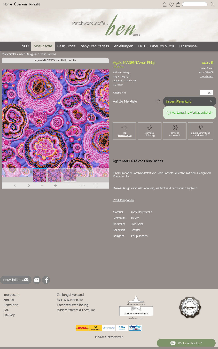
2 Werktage (124, 80)
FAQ (6, 310)
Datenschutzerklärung (72, 305)
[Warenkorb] (178, 4)
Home (7, 4)
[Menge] (206, 93)
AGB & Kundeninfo (70, 300)
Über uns (20, 4)
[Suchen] (194, 4)
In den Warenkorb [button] (178, 101)
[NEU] (25, 46)
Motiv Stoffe (9, 54)
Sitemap (9, 315)
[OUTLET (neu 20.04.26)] (156, 46)
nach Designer (28, 54)
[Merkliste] (171, 4)
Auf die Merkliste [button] (125, 101)
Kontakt (34, 4)
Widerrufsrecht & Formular (76, 310)
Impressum (11, 295)
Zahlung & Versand (70, 295)
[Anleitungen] (123, 46)
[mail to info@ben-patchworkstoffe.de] (37, 280)
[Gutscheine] (187, 46)
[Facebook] (46, 280)
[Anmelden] (164, 4)
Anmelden (10, 305)
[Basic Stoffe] (66, 46)
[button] (212, 4)
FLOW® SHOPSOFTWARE (109, 337)
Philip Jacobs (48, 54)
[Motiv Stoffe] (43, 46)
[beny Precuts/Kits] (94, 46)
